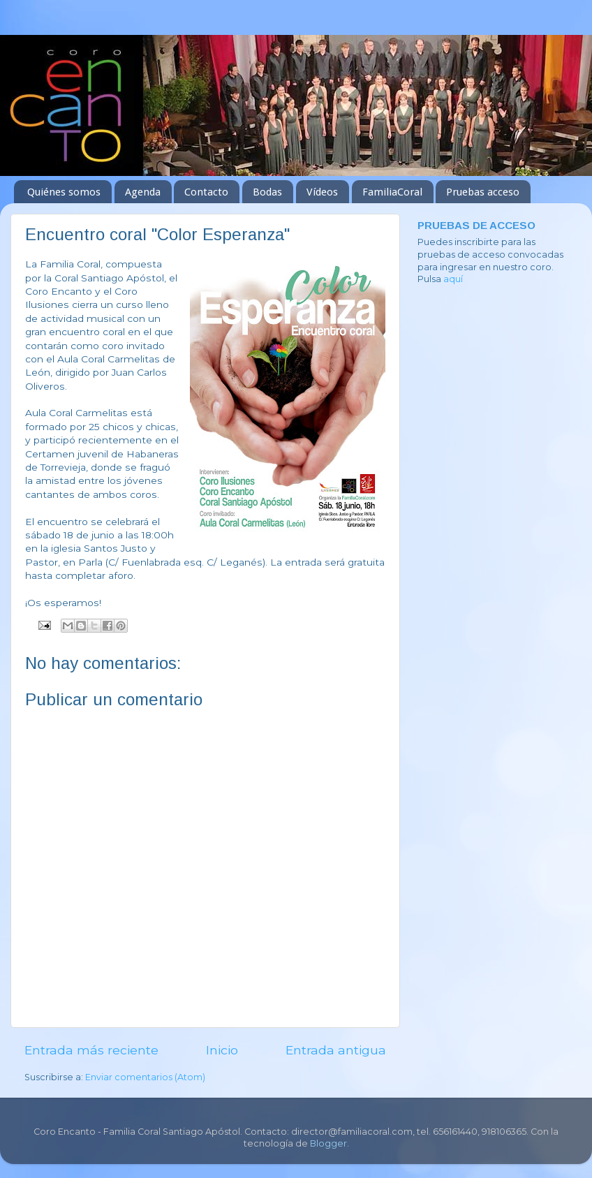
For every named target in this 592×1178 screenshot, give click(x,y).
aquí (453, 279)
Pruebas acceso (482, 192)
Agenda (143, 192)
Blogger (328, 1143)
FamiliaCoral (392, 192)
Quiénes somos (64, 192)
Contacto (206, 192)
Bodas (267, 192)
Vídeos (322, 192)
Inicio (222, 1050)
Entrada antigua (336, 1050)
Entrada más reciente (91, 1050)
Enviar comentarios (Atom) (145, 1077)
